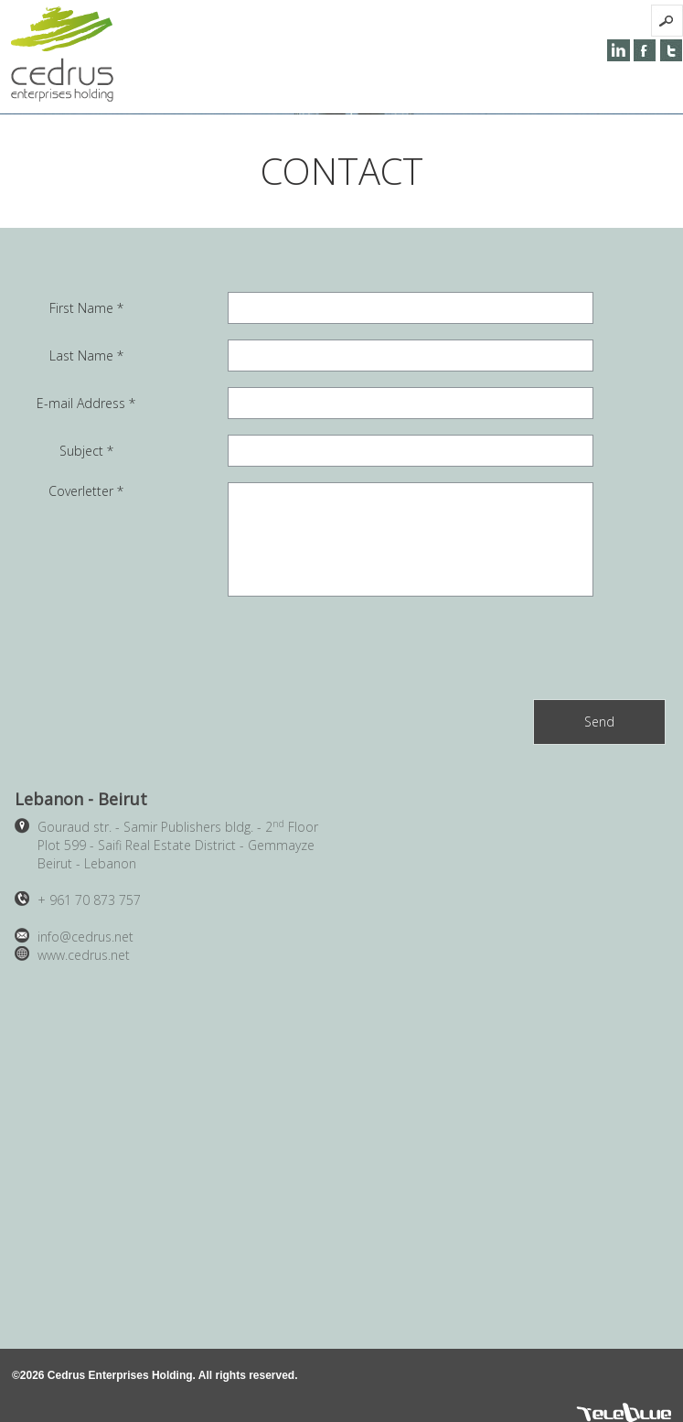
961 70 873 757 (89, 900)
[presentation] (527, 648)
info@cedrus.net (85, 936)
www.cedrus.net (83, 955)
